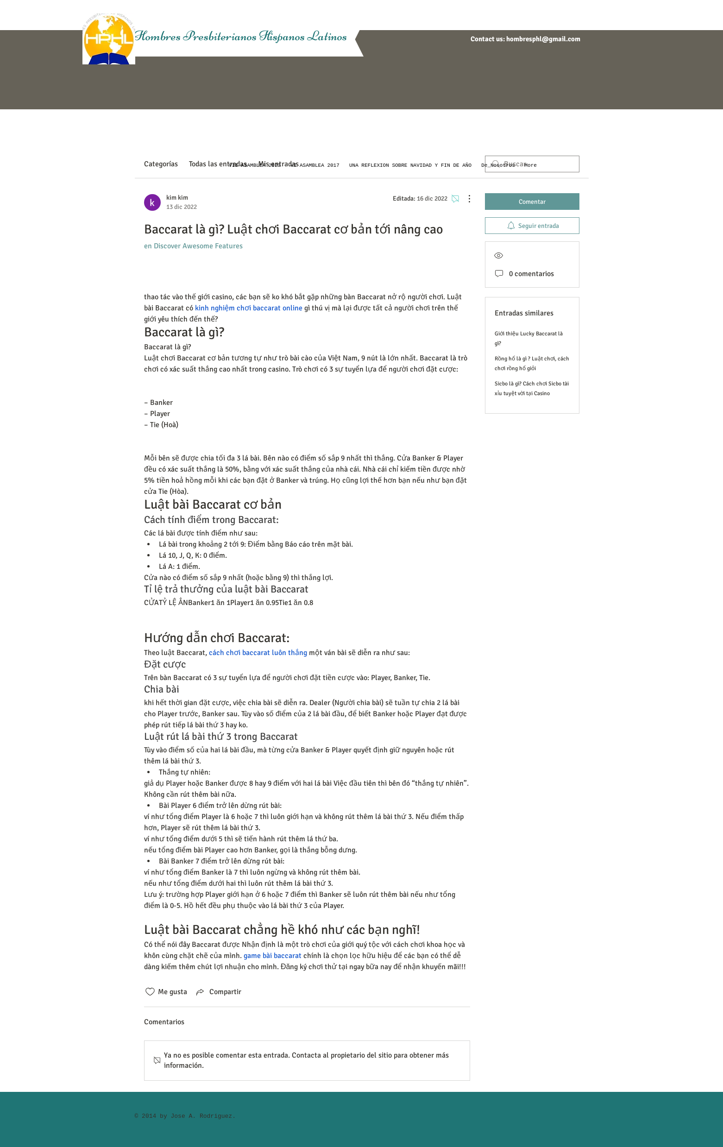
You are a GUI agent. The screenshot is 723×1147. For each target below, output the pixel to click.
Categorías (161, 164)
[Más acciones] (464, 198)
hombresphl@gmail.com (543, 39)
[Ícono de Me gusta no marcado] (150, 991)
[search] (532, 164)
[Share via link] (218, 991)
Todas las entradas (218, 164)
